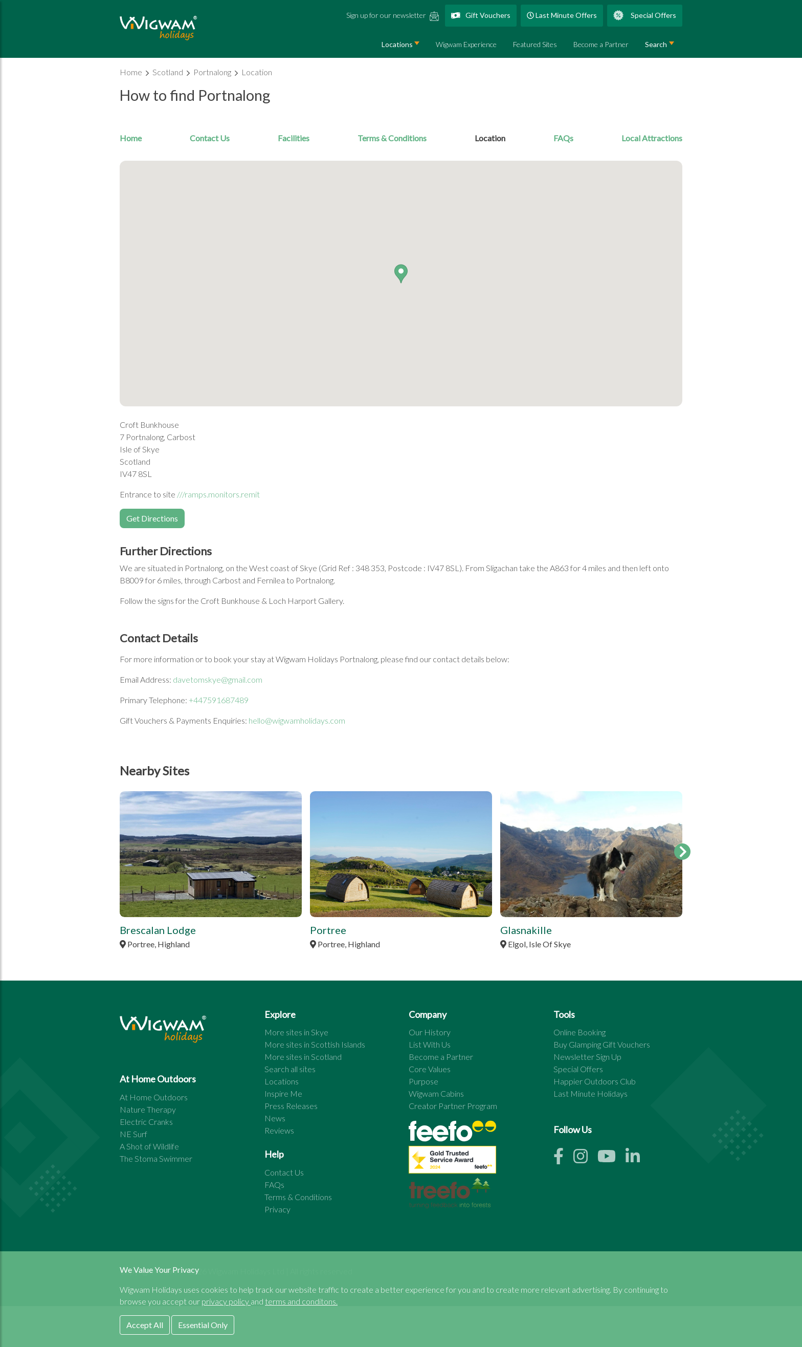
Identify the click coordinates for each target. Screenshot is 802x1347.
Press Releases (291, 1106)
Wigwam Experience (466, 44)
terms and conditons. (301, 1301)
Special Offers (644, 15)
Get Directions (152, 518)
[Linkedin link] (637, 1159)
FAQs (563, 138)
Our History (430, 1032)
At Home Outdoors (154, 1097)
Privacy (277, 1209)
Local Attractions (651, 138)
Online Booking (579, 1032)
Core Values (430, 1069)
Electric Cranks (146, 1121)
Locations (397, 44)
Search (656, 44)
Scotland (168, 72)
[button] (401, 274)
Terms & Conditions (392, 138)
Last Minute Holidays (590, 1093)
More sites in (296, 1032)
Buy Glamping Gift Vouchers (601, 1044)
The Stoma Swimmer (156, 1158)
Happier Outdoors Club (594, 1081)
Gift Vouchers (481, 15)
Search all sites (290, 1069)
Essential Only (203, 1325)
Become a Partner (601, 44)
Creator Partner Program (453, 1106)
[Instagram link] (585, 1159)
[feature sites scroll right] (682, 851)
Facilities (293, 138)
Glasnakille (526, 930)
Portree (328, 930)
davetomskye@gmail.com (217, 679)
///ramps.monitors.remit (218, 494)
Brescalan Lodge (158, 930)
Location (256, 72)
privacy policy (226, 1301)
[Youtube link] (611, 1159)
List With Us (430, 1044)
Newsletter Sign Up (587, 1056)
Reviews (279, 1130)
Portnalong (213, 72)
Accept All (144, 1325)
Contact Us (210, 138)
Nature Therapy (148, 1109)
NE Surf (133, 1134)
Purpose (423, 1081)
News (274, 1118)
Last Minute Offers (562, 15)
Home (132, 72)
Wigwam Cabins (436, 1093)
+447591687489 (219, 700)
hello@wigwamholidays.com (297, 720)
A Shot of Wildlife (149, 1146)
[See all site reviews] (452, 1162)
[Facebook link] (563, 1159)
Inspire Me (283, 1093)
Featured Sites (535, 44)
